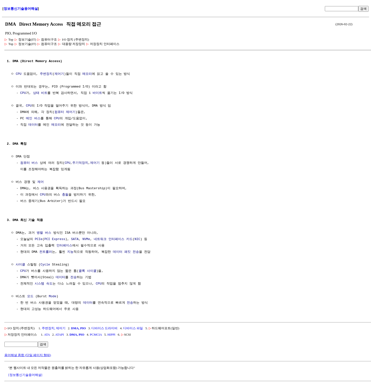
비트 (44, 93)
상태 (36, 93)
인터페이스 (64, 245)
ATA (47, 334)
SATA (75, 239)
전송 (136, 252)
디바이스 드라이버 (104, 328)
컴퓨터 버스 (29, 163)
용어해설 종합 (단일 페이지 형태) (27, 355)
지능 (70, 252)
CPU (18, 74)
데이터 (33, 125)
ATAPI (59, 334)
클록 (82, 271)
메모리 (87, 74)
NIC (137, 239)
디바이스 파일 (133, 328)
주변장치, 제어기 (54, 328)
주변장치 (46, 74)
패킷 (127, 252)
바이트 (97, 93)
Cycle (45, 265)
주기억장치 (80, 163)
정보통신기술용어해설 (21, 9)
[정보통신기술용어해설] (25, 375)
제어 (40, 182)
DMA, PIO (78, 328)
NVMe (86, 239)
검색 (363, 9)
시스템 (39, 284)
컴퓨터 (59, 112)
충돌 (65, 195)
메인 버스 (33, 118)
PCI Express (54, 239)
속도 (49, 284)
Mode (52, 296)
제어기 (59, 74)
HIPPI (111, 334)
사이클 (20, 265)
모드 (30, 296)
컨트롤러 (45, 252)
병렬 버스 (44, 233)
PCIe (38, 239)
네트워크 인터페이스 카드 (113, 239)
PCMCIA (96, 334)
